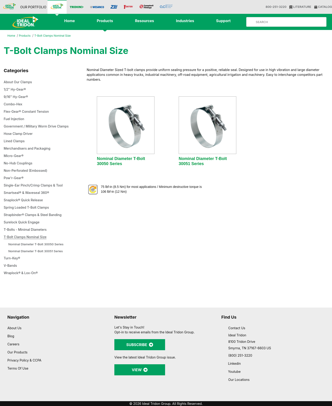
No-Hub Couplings (19, 163)
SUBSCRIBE (139, 344)
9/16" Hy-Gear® (16, 97)
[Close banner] (324, 352)
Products (25, 36)
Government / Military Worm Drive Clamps (39, 126)
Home (11, 36)
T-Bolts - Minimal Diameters (27, 230)
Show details (242, 397)
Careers (13, 344)
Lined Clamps (15, 141)
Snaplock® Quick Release (25, 200)
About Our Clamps (19, 82)
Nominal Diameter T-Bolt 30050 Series (37, 244)
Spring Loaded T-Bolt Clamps (28, 207)
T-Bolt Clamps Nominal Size (55, 36)
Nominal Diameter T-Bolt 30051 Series (37, 251)
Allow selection (281, 370)
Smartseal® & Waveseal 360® (28, 193)
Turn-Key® (12, 258)
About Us (14, 328)
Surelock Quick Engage (23, 222)
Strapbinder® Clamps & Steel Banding (35, 215)
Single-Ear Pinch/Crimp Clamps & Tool (36, 185)
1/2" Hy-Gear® (15, 89)
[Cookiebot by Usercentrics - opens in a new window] (30, 397)
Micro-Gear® (14, 156)
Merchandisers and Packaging (29, 148)
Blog (10, 336)
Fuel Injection (15, 119)
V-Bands (11, 266)
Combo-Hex (14, 104)
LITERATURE (300, 7)
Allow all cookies (282, 356)
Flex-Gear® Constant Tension (28, 112)
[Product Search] (290, 22)
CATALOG (322, 7)
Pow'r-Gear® (14, 178)
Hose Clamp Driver (19, 134)
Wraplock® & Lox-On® (22, 273)
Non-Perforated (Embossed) (28, 171)
